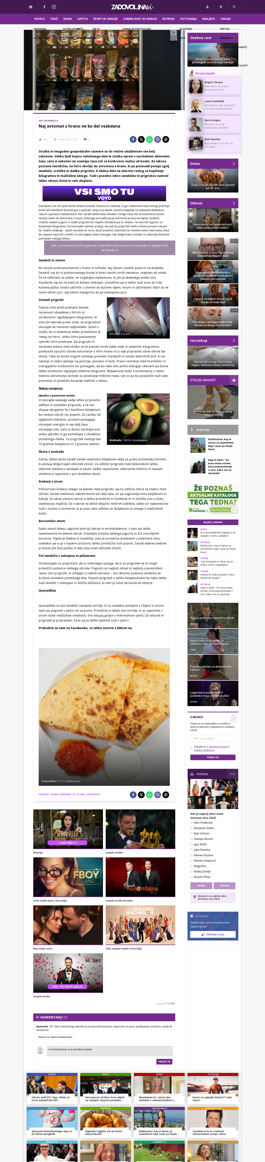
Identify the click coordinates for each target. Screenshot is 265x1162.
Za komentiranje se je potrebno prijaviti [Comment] (109, 1051)
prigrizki (44, 794)
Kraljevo (208, 19)
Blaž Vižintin (202, 833)
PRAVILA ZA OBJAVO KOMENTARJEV (55, 1037)
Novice (39, 19)
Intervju (168, 19)
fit (74, 794)
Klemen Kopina (203, 855)
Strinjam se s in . (211, 748)
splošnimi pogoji (218, 746)
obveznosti (93, 794)
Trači (54, 19)
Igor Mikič (200, 844)
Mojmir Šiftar (202, 877)
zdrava (54, 794)
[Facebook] (44, 7)
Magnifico (200, 866)
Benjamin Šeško (204, 828)
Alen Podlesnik (203, 822)
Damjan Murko (203, 839)
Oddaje (226, 19)
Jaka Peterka (202, 850)
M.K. (45, 139)
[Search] (234, 7)
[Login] (207, 7)
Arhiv (232, 774)
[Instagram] (54, 7)
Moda (67, 19)
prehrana (65, 794)
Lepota (82, 19)
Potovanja (188, 19)
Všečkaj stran (213, 934)
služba (81, 794)
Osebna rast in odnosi (140, 19)
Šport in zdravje (105, 19)
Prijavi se (164, 1061)
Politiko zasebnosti (204, 750)
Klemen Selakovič (205, 860)
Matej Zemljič (202, 871)
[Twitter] (141, 139)
